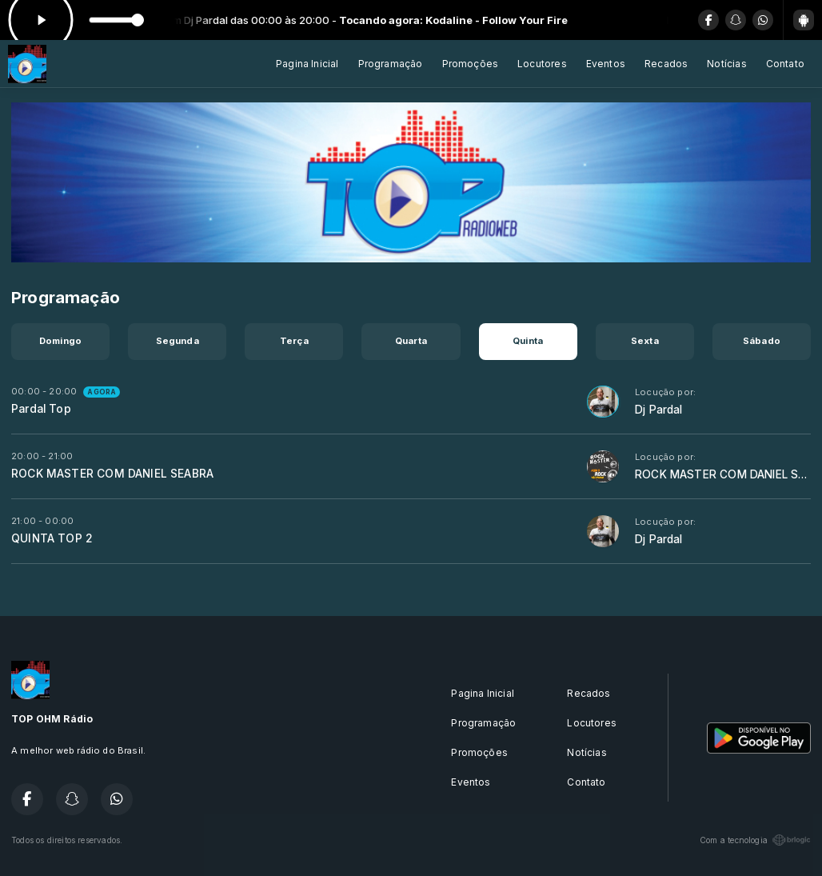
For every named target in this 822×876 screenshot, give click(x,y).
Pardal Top (41, 408)
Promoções (470, 64)
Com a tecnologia (755, 840)
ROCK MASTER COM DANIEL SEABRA (112, 473)
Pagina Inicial (307, 64)
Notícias (726, 64)
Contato (785, 64)
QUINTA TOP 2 (52, 538)
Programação (390, 64)
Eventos (605, 64)
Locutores (542, 64)
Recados (666, 64)
